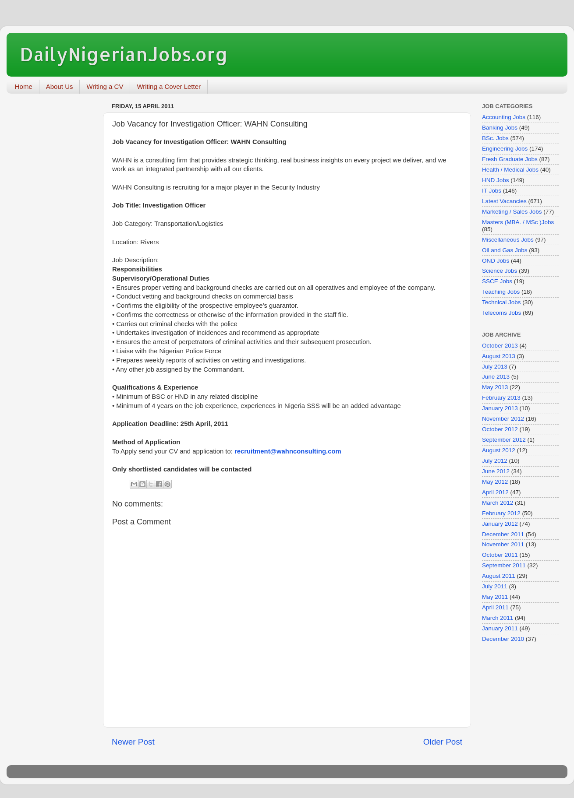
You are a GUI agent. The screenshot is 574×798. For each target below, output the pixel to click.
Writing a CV (104, 86)
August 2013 (498, 356)
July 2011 (494, 586)
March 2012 (497, 502)
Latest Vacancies (504, 201)
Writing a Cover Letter (169, 86)
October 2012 (500, 429)
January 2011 (500, 628)
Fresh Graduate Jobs (510, 159)
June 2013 (496, 376)
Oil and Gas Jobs (505, 250)
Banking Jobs (499, 127)
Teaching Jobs (501, 291)
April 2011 (495, 607)
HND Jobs (495, 180)
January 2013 (500, 408)
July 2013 (494, 366)
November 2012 (503, 418)
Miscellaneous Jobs (508, 239)
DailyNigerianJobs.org (124, 54)
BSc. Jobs (495, 138)
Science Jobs (499, 270)
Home (23, 86)
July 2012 (494, 460)
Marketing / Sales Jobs (512, 211)
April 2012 (495, 492)
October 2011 (500, 555)
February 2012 (501, 513)
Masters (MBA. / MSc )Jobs (518, 222)
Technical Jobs (501, 302)
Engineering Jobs (505, 148)
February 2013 (501, 397)
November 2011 (503, 544)
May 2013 (495, 387)
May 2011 (495, 597)
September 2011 (504, 565)
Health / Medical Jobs (510, 169)
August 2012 (498, 450)
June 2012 (496, 471)
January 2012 (500, 523)
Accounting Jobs (503, 117)
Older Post (442, 741)
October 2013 (500, 345)
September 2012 (504, 439)
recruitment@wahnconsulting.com (287, 451)
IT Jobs (491, 190)
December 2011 (503, 534)
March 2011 (497, 618)
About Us (59, 86)
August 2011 (498, 576)
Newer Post (133, 741)
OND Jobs (495, 260)
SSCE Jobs (497, 281)
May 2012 (495, 481)
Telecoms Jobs (501, 312)
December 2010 (503, 639)
